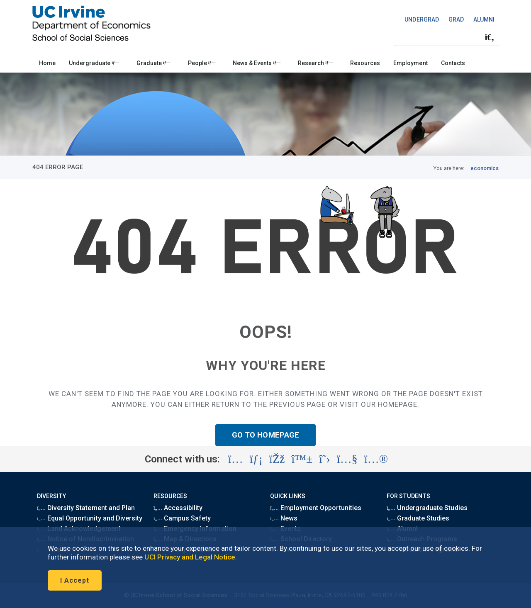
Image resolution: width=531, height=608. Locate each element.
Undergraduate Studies (427, 508)
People (202, 63)
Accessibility (177, 508)
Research (315, 63)
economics (484, 168)
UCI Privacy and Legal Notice (189, 557)
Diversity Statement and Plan (86, 508)
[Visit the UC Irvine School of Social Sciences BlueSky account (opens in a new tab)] (302, 459)
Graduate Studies (418, 518)
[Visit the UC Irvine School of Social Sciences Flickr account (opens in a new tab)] (376, 459)
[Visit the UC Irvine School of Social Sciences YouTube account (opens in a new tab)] (347, 459)
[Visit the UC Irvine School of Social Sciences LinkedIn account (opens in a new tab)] (256, 459)
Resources (365, 63)
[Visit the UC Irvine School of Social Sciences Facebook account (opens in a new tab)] (277, 459)
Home (47, 63)
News (283, 518)
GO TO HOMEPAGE (265, 434)
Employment (410, 63)
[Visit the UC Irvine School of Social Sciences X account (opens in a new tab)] (324, 459)
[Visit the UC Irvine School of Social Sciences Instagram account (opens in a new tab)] (235, 459)
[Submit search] (489, 37)
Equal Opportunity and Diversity (89, 518)
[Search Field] (446, 37)
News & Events (256, 63)
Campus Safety (182, 518)
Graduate (153, 63)
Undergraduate (94, 63)
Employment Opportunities (315, 508)
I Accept (74, 580)
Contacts (453, 63)
